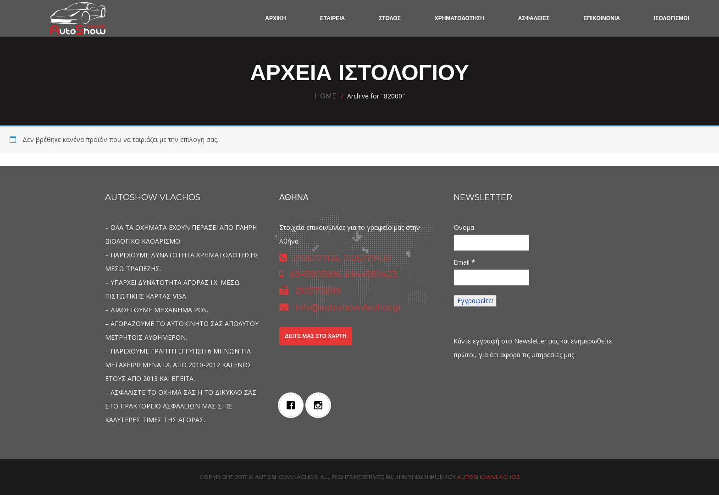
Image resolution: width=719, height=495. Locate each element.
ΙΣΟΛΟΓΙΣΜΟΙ (671, 18)
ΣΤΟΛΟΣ (390, 18)
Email (464, 262)
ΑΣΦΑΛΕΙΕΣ (534, 18)
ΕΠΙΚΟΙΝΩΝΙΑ (601, 18)
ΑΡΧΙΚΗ (275, 18)
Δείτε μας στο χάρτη (315, 335)
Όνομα (464, 227)
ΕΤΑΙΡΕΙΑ (332, 18)
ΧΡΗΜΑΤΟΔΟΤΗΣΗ (459, 18)
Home (326, 96)
